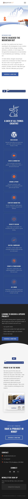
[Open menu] (25, 3)
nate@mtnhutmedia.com (10, 456)
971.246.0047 (7, 459)
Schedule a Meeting (10, 74)
